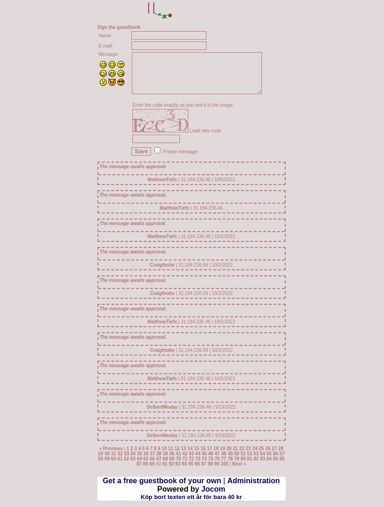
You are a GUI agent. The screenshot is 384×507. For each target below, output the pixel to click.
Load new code (205, 130)
